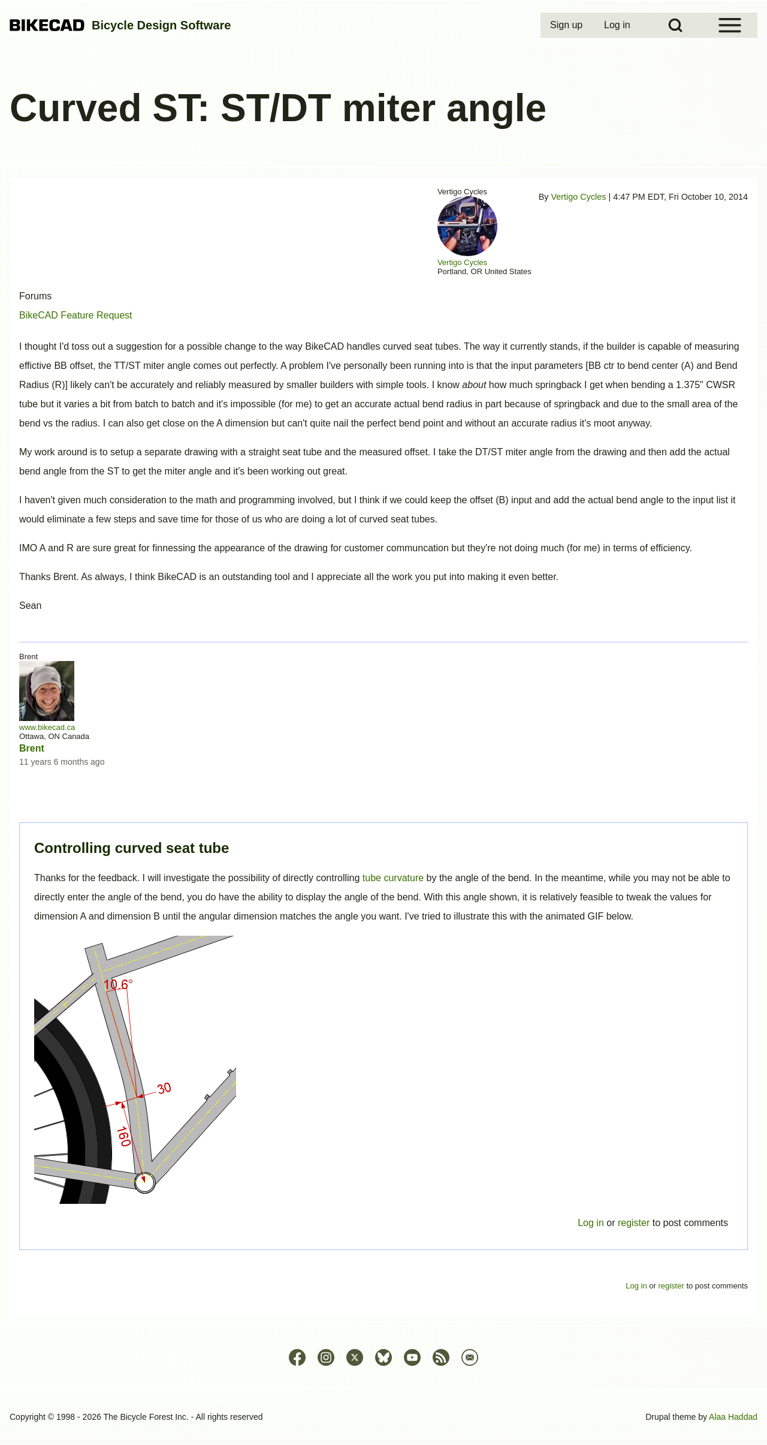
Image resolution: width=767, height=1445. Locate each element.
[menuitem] (567, 25)
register (634, 1223)
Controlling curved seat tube (131, 848)
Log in (591, 1223)
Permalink (383, 722)
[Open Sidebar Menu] (729, 25)
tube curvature (393, 878)
